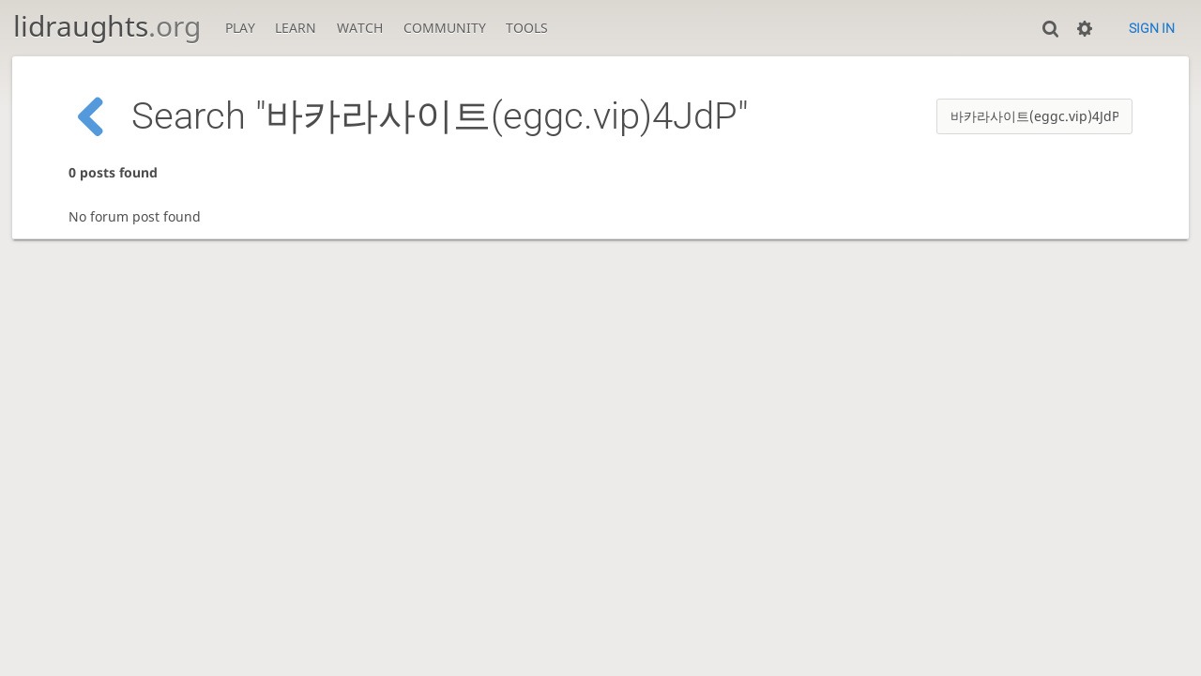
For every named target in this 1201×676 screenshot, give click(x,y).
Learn (295, 28)
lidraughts (107, 26)
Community (444, 28)
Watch (360, 28)
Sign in (1152, 28)
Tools (527, 28)
